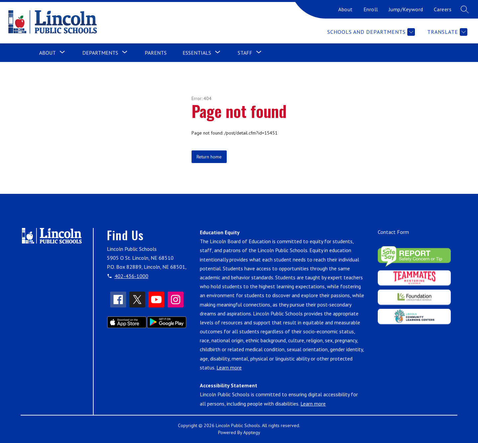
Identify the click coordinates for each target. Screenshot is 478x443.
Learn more (229, 367)
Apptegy (251, 432)
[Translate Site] (446, 32)
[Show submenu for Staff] (245, 53)
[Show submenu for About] (47, 53)
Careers (443, 9)
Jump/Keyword (406, 9)
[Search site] (465, 9)
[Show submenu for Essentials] (197, 53)
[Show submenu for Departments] (100, 53)
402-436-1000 (131, 276)
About (345, 9)
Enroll (370, 9)
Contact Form (393, 232)
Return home (209, 157)
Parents (156, 52)
